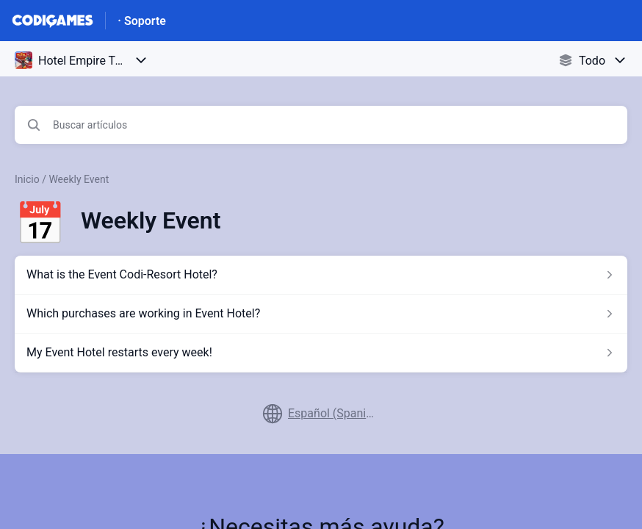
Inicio (27, 179)
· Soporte (142, 21)
